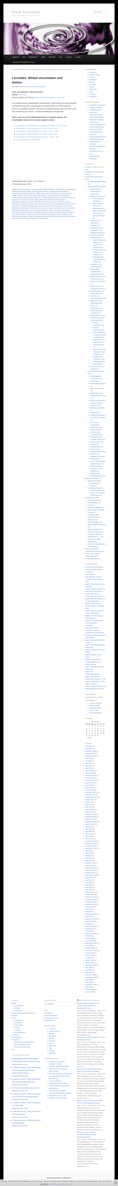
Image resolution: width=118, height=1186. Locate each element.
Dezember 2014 (90, 868)
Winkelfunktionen (96, 476)
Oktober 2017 (90, 795)
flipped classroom (42, 193)
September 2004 (91, 950)
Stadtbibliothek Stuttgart (57, 1091)
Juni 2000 (88, 967)
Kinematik (94, 483)
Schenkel (72, 204)
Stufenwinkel (67, 206)
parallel (53, 202)
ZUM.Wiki (93, 97)
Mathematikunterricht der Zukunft (23, 202)
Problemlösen (95, 437)
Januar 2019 (89, 773)
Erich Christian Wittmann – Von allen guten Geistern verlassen (94, 569)
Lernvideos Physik (94, 488)
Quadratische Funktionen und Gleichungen (98, 359)
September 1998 (91, 984)
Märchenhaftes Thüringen (58, 1098)
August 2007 (89, 929)
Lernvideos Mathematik (39, 189)
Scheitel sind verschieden (28, 204)
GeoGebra (27, 189)
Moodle (92, 82)
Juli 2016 (88, 826)
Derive (90, 505)
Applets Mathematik (95, 186)
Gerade (14, 195)
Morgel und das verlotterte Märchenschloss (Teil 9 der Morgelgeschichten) (86, 1134)
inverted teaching (66, 197)
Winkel (39, 214)
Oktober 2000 (90, 963)
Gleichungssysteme (97, 408)
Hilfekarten (92, 520)
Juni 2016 (88, 829)
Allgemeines (19, 1020)
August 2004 (89, 953)
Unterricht (52, 57)
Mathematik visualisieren (94, 177)
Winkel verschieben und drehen (38, 216)
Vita (23, 57)
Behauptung (18, 191)
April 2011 (88, 916)
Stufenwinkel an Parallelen (20, 208)
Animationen (19, 1006)
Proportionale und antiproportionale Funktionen (99, 352)
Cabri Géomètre (93, 500)
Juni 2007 (88, 931)
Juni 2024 (88, 746)
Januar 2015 (89, 865)
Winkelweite (34, 218)
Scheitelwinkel (42, 204)
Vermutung (58, 210)
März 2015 (88, 860)
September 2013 (91, 904)
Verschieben (66, 210)
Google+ (93, 77)
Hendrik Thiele (95, 705)
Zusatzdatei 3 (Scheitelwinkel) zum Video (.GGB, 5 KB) (37, 131)
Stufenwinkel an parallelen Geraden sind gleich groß (47, 208)
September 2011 (91, 914)
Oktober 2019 (90, 753)
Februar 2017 (90, 809)
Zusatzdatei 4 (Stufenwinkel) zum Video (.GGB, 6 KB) (36, 134)
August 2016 (89, 824)
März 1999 (88, 982)
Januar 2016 (89, 838)
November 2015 (90, 843)
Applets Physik (93, 481)
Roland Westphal (96, 713)
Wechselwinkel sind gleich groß (26, 214)
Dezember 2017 (90, 792)
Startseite (15, 57)
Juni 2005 (88, 946)
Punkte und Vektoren (97, 281)
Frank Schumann (26, 12)
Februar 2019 (90, 770)
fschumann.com (66, 193)
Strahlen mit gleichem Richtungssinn (50, 206)
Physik (17, 1027)
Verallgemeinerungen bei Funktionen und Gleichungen (98, 318)
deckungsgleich (37, 191)
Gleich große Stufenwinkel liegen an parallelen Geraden (42, 195)
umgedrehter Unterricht (29, 210)
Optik (92, 486)
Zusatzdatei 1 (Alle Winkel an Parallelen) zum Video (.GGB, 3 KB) (41, 126)
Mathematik (43, 200)
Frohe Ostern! (90, 574)
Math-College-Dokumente (97, 524)
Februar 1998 (90, 989)
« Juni (89, 738)
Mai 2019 (88, 763)
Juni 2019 (88, 761)
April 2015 (88, 858)
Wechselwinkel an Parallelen (31, 212)
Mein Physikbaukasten (23, 1044)
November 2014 (90, 870)
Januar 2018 (89, 790)
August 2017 (89, 800)
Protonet (93, 84)
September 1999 (91, 977)
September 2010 (91, 919)
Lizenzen (69, 57)
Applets (17, 1008)
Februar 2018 (90, 787)
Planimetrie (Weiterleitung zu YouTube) (49, 97)
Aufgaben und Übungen (93, 172)
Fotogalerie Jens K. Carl (57, 1095)
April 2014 (88, 887)
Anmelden (48, 1013)
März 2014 (88, 890)
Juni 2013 (88, 909)
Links (60, 57)
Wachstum (96, 364)
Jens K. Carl (94, 710)
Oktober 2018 (90, 778)
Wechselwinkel (17, 212)
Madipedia (93, 79)
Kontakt (78, 57)
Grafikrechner (93, 517)
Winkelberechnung (56, 216)
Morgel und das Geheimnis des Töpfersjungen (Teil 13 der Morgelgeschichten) (88, 1005)
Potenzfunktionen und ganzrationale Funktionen (99, 335)
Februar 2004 (90, 955)
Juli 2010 (88, 924)
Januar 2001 (89, 960)
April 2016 (88, 834)
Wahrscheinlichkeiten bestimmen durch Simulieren (99, 213)
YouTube (93, 94)
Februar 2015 (90, 863)
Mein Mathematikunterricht (24, 1042)
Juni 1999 (88, 980)
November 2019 (90, 751)
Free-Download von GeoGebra (28, 140)
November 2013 (90, 899)
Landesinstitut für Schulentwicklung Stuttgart (96, 131)
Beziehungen (27, 191)
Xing (91, 92)
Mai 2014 (88, 885)
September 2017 (91, 797)
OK (71, 1184)
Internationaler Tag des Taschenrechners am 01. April (94, 579)
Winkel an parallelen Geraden (52, 214)
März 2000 (88, 972)
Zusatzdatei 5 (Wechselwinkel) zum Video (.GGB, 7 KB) (37, 137)
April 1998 (88, 987)
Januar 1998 (89, 992)
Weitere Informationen (59, 1184)
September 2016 (91, 822)
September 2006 (91, 933)
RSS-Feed (93, 89)
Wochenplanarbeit (91, 558)
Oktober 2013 (90, 902)
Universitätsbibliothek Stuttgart (60, 1093)
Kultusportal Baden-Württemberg (60, 1074)
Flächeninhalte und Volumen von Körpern (99, 259)
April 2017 (88, 807)
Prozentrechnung (96, 439)
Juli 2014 (88, 880)
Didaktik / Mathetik (94, 507)
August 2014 (89, 877)
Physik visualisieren (92, 478)
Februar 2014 (90, 892)
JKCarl (32, 200)
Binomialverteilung (97, 388)
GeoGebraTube (95, 75)
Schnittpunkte (33, 206)
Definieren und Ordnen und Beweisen (95, 223)
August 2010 (89, 921)
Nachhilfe (38, 202)
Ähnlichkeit (94, 381)
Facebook (93, 72)
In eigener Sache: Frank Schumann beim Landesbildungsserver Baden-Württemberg (26, 1070)
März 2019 (88, 768)
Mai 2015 (88, 856)
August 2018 (89, 783)
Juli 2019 (88, 758)
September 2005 (91, 943)
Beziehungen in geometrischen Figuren (96, 191)
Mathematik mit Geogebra (56, 200)
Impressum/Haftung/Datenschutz (23, 62)
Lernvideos (18, 1010)
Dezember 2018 (90, 775)
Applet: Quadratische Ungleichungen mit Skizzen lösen (95, 606)
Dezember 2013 (90, 897)
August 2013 (89, 907)
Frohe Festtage (90, 664)
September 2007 (91, 926)
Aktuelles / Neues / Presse (94, 167)
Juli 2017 (88, 802)
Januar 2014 (89, 894)
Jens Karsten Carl (23, 200)
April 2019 (88, 766)
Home (87, 174)
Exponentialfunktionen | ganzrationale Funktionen (98, 403)
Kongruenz (94, 413)
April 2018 (88, 785)
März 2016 (88, 836)
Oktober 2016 (90, 819)
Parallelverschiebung (64, 202)
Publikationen (33, 57)
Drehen (46, 191)
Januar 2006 (89, 941)
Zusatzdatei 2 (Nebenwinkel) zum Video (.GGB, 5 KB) (36, 128)
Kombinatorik (98, 208)
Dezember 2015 (90, 841)
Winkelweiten (43, 218)
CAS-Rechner (92, 503)
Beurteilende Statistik (98, 383)
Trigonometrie (95, 466)
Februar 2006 (90, 938)
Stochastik (94, 459)
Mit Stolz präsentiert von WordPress (59, 1178)
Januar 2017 (89, 812)
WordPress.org (49, 1020)
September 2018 (91, 780)
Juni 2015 (88, 853)
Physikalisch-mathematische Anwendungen (95, 271)
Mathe (37, 200)
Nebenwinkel (46, 202)
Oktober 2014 (90, 873)
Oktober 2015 (90, 846)
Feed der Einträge (50, 1015)
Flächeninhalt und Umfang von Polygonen (99, 252)
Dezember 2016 (90, 814)
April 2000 (88, 970)
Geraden (20, 195)
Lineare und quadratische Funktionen (95, 425)
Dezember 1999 (90, 975)
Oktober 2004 (90, 948)
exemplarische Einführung (20, 193)
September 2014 (91, 875)
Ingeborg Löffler (95, 708)
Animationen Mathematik (97, 181)
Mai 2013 (88, 911)
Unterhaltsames (20, 1032)
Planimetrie (23, 95)
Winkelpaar (26, 218)
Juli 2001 (88, 958)
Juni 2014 (88, 882)
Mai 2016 (88, 831)
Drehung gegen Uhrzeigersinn (59, 191)
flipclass (33, 193)
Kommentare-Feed (51, 1018)
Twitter (92, 87)
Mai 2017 (88, 805)
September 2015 (91, 848)
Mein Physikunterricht (22, 1047)
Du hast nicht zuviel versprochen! (26, 1088)
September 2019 (91, 756)
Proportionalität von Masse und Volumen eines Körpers (97, 493)
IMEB (43, 57)
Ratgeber (18, 1030)
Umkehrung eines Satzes (45, 210)
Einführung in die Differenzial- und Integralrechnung (96, 230)
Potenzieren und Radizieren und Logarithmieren (99, 342)
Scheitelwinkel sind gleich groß (58, 204)
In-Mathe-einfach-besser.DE (58, 1066)
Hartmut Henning (96, 703)
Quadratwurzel (95, 447)
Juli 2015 (88, 851)
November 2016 (90, 817)
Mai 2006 (88, 936)
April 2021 (88, 749)
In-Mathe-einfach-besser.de (51, 197)
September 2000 (91, 965)
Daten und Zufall (96, 196)
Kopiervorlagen (93, 522)
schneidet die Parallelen (20, 206)
